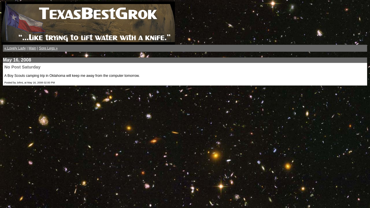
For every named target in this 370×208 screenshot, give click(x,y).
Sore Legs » (48, 48)
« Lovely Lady (15, 48)
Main (32, 48)
